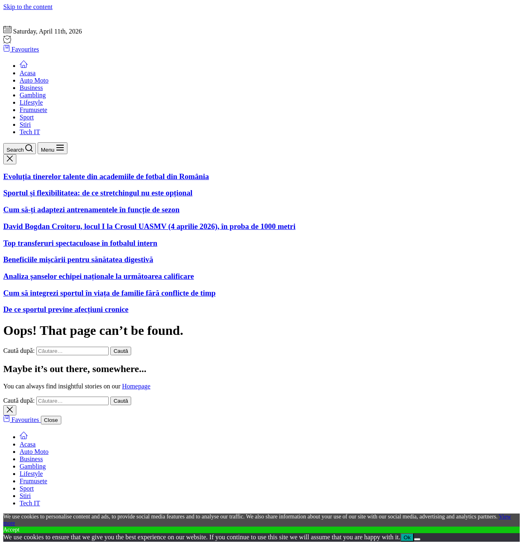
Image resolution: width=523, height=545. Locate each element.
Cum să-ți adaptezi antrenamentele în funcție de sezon (91, 209)
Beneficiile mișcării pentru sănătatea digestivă (78, 259)
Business (31, 87)
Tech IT (30, 131)
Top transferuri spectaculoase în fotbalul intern (80, 243)
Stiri (25, 124)
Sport (27, 117)
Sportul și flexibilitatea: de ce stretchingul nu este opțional (97, 192)
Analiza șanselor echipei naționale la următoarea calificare (98, 276)
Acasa (28, 73)
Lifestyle (31, 102)
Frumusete (33, 109)
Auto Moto (34, 80)
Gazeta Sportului (25, 14)
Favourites (21, 49)
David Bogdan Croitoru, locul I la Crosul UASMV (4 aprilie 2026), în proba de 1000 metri (149, 226)
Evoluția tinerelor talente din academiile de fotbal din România (106, 176)
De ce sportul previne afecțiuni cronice (65, 309)
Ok (407, 537)
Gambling (33, 95)
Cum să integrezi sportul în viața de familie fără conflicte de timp (109, 293)
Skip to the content (27, 6)
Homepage (136, 386)
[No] (417, 539)
